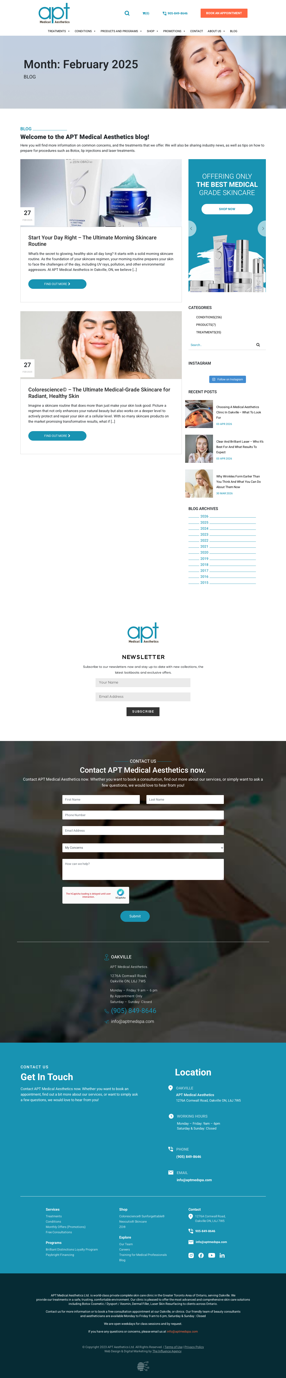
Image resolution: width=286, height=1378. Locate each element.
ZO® (122, 1227)
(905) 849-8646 (130, 1011)
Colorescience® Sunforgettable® (142, 1216)
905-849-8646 (175, 13)
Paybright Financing (60, 1255)
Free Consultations (59, 1232)
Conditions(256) (209, 317)
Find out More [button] (57, 284)
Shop (153, 31)
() (145, 13)
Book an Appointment (224, 13)
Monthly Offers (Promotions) (66, 1227)
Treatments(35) (208, 332)
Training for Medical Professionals (143, 1255)
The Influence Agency (167, 1351)
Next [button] (192, 229)
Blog (233, 31)
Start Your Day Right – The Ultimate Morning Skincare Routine (92, 241)
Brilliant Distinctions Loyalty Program (72, 1249)
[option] (227, 225)
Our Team (126, 1244)
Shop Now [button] (227, 209)
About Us (216, 31)
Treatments (59, 31)
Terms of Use (173, 1347)
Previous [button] (261, 229)
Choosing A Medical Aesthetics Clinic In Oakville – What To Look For (238, 412)
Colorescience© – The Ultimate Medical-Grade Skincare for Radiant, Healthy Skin (99, 393)
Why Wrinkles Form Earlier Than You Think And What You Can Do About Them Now (238, 481)
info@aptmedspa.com (129, 1021)
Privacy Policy (194, 1347)
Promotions (174, 31)
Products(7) (206, 325)
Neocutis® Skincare (133, 1221)
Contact (196, 31)
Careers (124, 1249)
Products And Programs (121, 31)
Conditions (85, 31)
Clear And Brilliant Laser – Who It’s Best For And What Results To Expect (239, 447)
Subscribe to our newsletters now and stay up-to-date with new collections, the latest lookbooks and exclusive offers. (143, 669)
